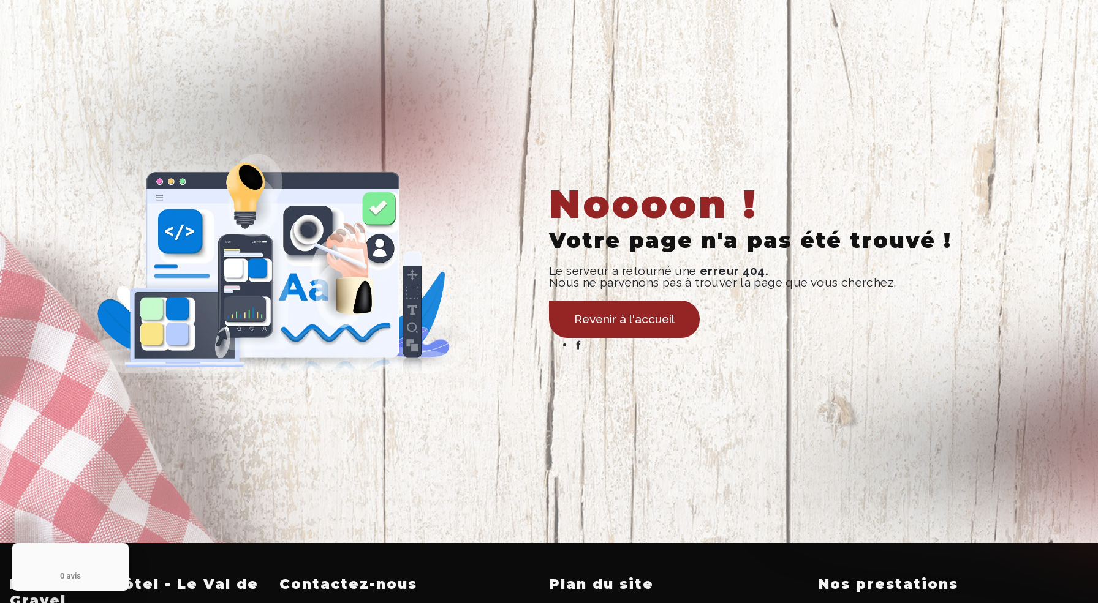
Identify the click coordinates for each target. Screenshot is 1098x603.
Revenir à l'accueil (624, 319)
